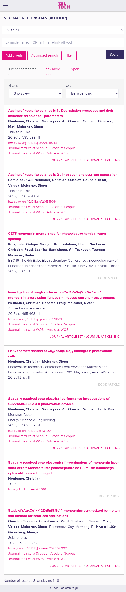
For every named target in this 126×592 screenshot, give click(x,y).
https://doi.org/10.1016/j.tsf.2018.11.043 (32, 143)
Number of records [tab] (21, 72)
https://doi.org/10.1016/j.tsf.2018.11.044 (32, 202)
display (13, 85)
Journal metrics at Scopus (27, 148)
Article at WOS (57, 153)
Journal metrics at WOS (26, 153)
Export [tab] (74, 69)
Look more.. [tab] (53, 72)
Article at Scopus (62, 148)
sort (68, 85)
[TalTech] (64, 5)
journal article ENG (103, 160)
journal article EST (66, 160)
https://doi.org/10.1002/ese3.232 (29, 431)
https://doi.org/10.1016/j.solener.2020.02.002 (37, 548)
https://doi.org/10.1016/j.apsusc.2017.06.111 (35, 319)
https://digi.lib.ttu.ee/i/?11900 (27, 489)
